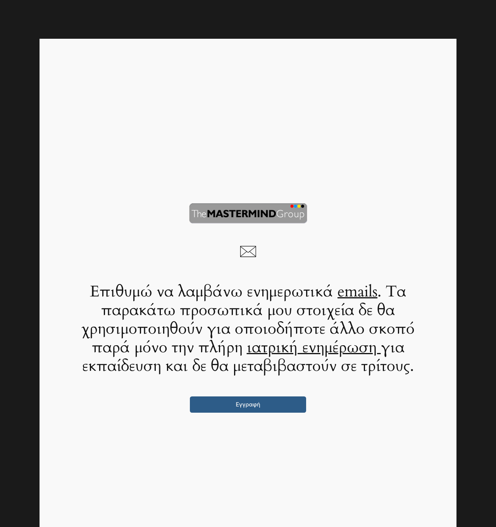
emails (357, 291)
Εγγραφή (248, 404)
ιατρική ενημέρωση (314, 347)
